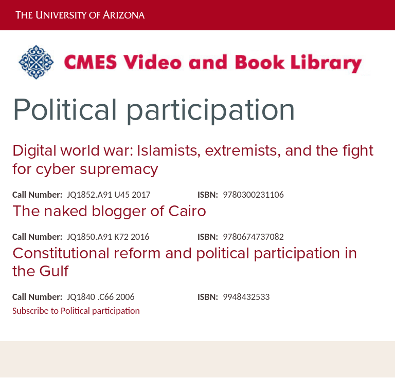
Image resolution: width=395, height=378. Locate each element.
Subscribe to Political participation (76, 310)
